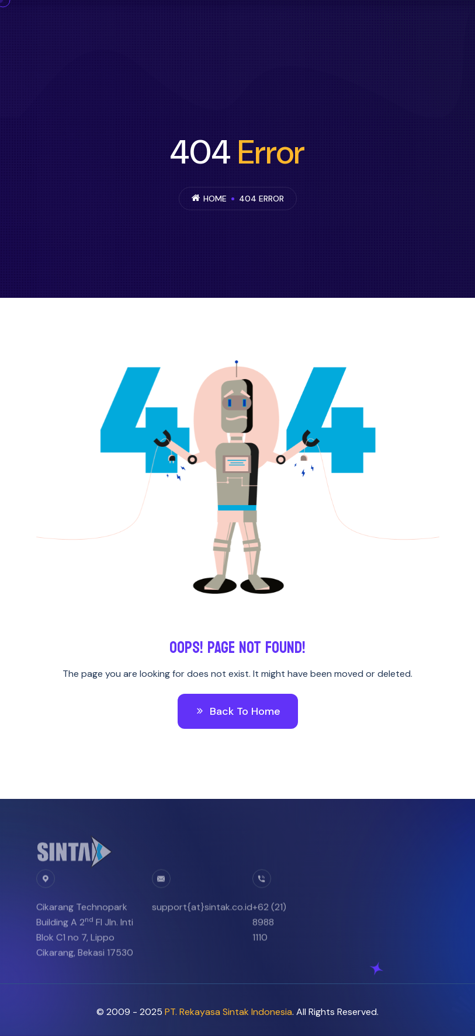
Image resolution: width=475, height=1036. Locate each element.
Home (215, 198)
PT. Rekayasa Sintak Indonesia (228, 1012)
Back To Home (237, 711)
